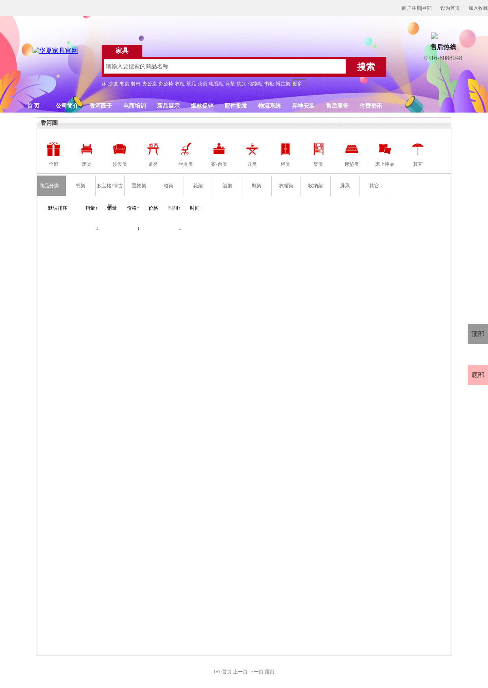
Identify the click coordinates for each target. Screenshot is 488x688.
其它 (374, 186)
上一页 (240, 672)
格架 (169, 186)
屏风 (345, 186)
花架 (198, 186)
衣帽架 (286, 186)
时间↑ (174, 208)
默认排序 (58, 208)
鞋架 (256, 186)
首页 (227, 672)
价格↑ (133, 208)
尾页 (269, 672)
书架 (80, 186)
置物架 (139, 186)
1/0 (217, 672)
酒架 (227, 186)
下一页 (256, 672)
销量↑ (91, 208)
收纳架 (315, 186)
